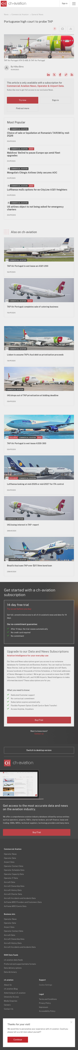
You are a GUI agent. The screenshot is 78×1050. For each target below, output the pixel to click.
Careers (7, 1005)
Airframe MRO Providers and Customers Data (23, 902)
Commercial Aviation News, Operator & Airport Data (35, 86)
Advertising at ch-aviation (15, 993)
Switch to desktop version (38, 750)
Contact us (39, 734)
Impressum (43, 1007)
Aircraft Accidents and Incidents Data (20, 898)
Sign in (64, 3)
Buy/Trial (39, 720)
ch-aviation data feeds (13, 960)
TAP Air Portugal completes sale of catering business (32, 307)
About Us (8, 985)
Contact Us (8, 1009)
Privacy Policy (45, 1003)
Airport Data (9, 862)
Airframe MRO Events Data (15, 906)
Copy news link (66, 74)
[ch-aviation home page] (13, 4)
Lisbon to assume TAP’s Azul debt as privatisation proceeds (35, 355)
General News (37, 15)
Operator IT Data (11, 878)
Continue (17, 1039)
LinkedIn (48, 74)
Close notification (71, 1022)
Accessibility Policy (47, 1011)
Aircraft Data (9, 882)
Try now (22, 100)
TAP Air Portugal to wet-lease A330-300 (26, 443)
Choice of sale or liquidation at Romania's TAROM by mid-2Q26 (38, 134)
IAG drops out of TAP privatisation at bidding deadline (32, 395)
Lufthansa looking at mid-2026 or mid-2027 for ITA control (35, 484)
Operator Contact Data (13, 866)
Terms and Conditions (48, 999)
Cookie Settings (45, 985)
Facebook (60, 74)
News (6, 15)
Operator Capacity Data (14, 874)
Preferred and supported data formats (20, 964)
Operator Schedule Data (14, 870)
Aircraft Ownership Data (14, 886)
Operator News (10, 854)
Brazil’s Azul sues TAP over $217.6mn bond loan (29, 565)
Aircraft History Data (13, 890)
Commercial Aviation (20, 15)
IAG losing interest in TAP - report (23, 525)
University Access (11, 997)
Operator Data (10, 858)
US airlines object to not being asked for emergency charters (35, 208)
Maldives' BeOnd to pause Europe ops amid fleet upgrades (33, 154)
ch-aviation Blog (11, 989)
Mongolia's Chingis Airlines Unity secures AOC (32, 172)
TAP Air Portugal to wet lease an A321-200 (27, 266)
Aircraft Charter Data (13, 894)
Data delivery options (13, 968)
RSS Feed (72, 74)
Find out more (22, 108)
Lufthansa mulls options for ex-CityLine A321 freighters (37, 189)
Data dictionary (10, 972)
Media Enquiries (10, 1001)
